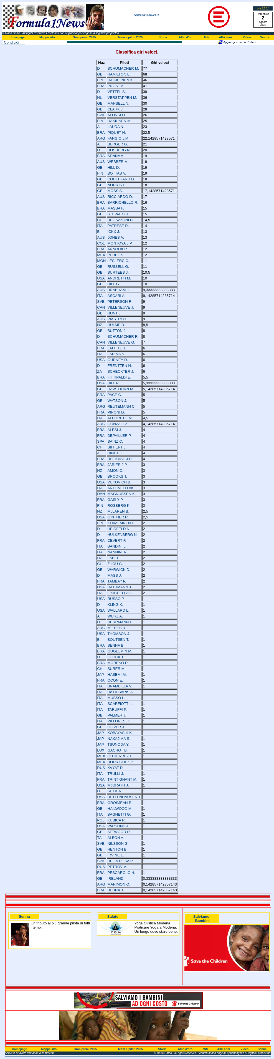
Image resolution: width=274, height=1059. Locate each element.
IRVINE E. (115, 855)
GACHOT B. (117, 750)
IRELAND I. (116, 878)
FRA (101, 86)
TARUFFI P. (117, 709)
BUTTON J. (116, 331)
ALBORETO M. (120, 418)
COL (101, 243)
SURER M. (116, 669)
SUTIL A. (114, 791)
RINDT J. (115, 453)
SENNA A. (115, 156)
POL (101, 820)
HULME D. (116, 325)
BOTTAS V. (116, 173)
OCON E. (115, 680)
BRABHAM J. (118, 290)
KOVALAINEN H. (121, 523)
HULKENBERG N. (122, 535)
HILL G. (113, 284)
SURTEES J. (118, 272)
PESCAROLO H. (121, 873)
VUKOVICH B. (119, 482)
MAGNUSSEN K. (121, 494)
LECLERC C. (118, 261)
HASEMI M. (117, 674)
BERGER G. (117, 144)
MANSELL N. (118, 103)
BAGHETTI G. (119, 814)
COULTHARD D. (121, 179)
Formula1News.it (145, 15)
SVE (101, 301)
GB (99, 74)
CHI (100, 564)
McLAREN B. (118, 511)
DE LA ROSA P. (120, 861)
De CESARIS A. (120, 692)
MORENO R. (118, 663)
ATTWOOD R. (119, 832)
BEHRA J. (115, 890)
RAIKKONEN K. (120, 80)
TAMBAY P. (116, 581)
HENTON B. (117, 849)
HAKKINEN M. (119, 121)
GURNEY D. (117, 360)
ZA (99, 371)
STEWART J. (118, 214)
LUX (100, 750)
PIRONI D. (116, 412)
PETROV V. (117, 867)
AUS (101, 162)
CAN (101, 307)
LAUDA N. (115, 127)
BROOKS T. (117, 476)
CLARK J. (115, 109)
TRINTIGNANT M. (122, 779)
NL (99, 97)
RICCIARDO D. (120, 197)
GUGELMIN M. (119, 651)
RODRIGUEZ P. (120, 762)
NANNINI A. (117, 552)
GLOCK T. (115, 657)
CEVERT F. (116, 540)
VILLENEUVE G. (121, 342)
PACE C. (114, 395)
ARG (101, 138)
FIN (100, 80)
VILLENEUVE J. (120, 307)
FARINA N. (116, 354)
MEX (101, 255)
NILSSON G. (117, 843)
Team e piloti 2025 (130, 37)
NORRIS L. (116, 185)
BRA (101, 132)
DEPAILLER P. (119, 435)
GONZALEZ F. (119, 424)
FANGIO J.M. (118, 138)
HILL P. (113, 383)
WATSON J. (117, 401)
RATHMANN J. (119, 587)
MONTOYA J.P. (119, 243)
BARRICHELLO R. (122, 202)
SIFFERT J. (116, 447)
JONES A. (115, 237)
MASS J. (114, 575)
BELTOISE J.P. (119, 459)
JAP (100, 674)
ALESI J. (114, 430)
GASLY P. (115, 500)
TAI (100, 838)
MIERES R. (116, 628)
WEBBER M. (117, 162)
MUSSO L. (116, 698)
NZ (99, 325)
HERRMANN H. (120, 622)
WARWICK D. (118, 570)
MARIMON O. (118, 884)
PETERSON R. (119, 301)
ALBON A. (115, 838)
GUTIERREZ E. (120, 756)
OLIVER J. (116, 727)
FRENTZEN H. (119, 366)
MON (101, 261)
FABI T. (113, 558)
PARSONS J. (118, 826)
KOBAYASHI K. (120, 733)
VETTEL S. (116, 92)
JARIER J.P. (117, 465)
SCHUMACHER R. (123, 336)
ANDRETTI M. (119, 278)
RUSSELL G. (118, 266)
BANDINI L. (116, 546)
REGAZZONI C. (120, 220)
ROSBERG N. (119, 150)
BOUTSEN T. (118, 639)
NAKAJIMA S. (118, 739)
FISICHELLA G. (120, 593)
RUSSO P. (116, 599)
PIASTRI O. (117, 319)
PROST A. (115, 86)
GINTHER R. (118, 517)
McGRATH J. (118, 785)
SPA (100, 115)
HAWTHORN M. (120, 389)
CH (99, 220)
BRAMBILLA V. (119, 686)
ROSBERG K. (118, 505)
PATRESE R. (118, 226)
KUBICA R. (116, 820)
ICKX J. (113, 232)
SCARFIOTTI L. (120, 704)
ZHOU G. (115, 564)
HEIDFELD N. (118, 529)
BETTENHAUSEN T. (124, 797)
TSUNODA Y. (118, 744)
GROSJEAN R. (119, 803)
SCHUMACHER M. (123, 68)
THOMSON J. (118, 634)
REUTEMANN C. (121, 406)
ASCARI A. (116, 296)
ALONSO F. (117, 115)
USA (101, 278)
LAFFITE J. (116, 348)
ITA (100, 226)
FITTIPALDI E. (119, 377)
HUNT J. (114, 313)
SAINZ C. (115, 441)
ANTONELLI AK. (121, 488)
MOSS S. (115, 191)
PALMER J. (116, 715)
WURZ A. (115, 616)
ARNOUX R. (117, 249)
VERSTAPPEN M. (122, 97)
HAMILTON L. (118, 74)
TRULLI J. (115, 773)
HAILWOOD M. (119, 808)
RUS (101, 768)
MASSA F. (115, 208)
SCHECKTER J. (120, 371)
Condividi (11, 42)
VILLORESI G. (119, 721)
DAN (101, 494)
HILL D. (113, 167)
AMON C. (115, 470)
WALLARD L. (118, 610)
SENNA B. (115, 645)
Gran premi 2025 (84, 37)
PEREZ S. (115, 255)
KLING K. (115, 604)
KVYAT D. (115, 768)
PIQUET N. (116, 132)
